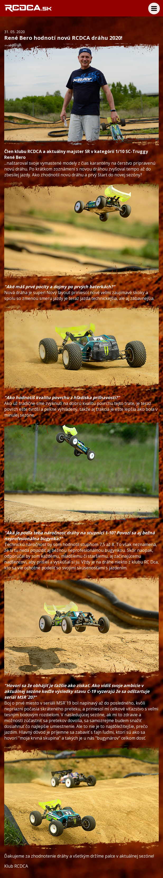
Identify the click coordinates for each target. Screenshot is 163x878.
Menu (154, 8)
